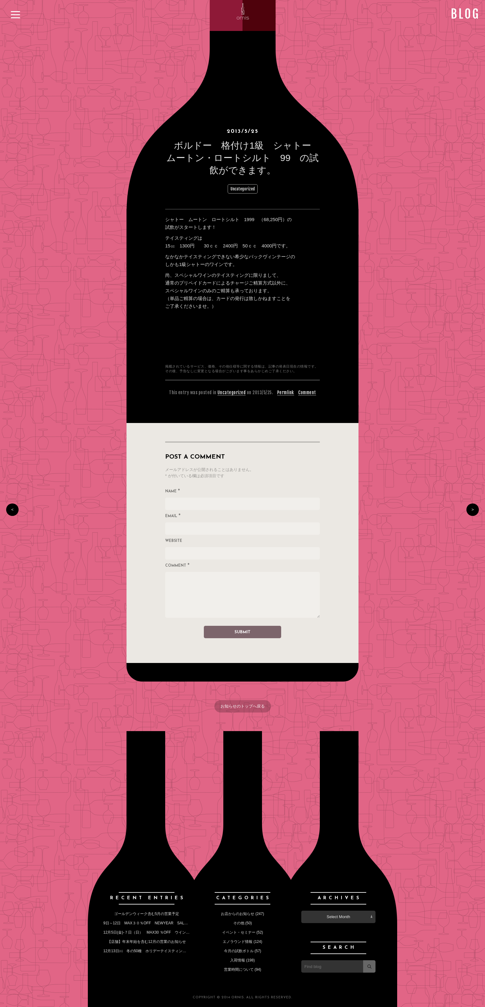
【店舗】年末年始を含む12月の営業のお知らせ (146, 941)
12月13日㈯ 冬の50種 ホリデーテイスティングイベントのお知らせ (161, 951)
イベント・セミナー (238, 932)
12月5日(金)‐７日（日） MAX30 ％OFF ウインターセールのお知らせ (163, 932)
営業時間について (239, 969)
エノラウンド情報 (237, 941)
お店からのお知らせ (237, 914)
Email (173, 516)
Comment (307, 392)
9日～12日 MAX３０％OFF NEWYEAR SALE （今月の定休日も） (163, 923)
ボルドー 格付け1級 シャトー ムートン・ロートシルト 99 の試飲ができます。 (243, 157)
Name (172, 492)
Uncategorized (242, 188)
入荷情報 (237, 960)
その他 (238, 923)
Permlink (285, 392)
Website (173, 541)
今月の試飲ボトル (239, 951)
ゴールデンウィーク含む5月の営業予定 (146, 914)
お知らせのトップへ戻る (243, 706)
